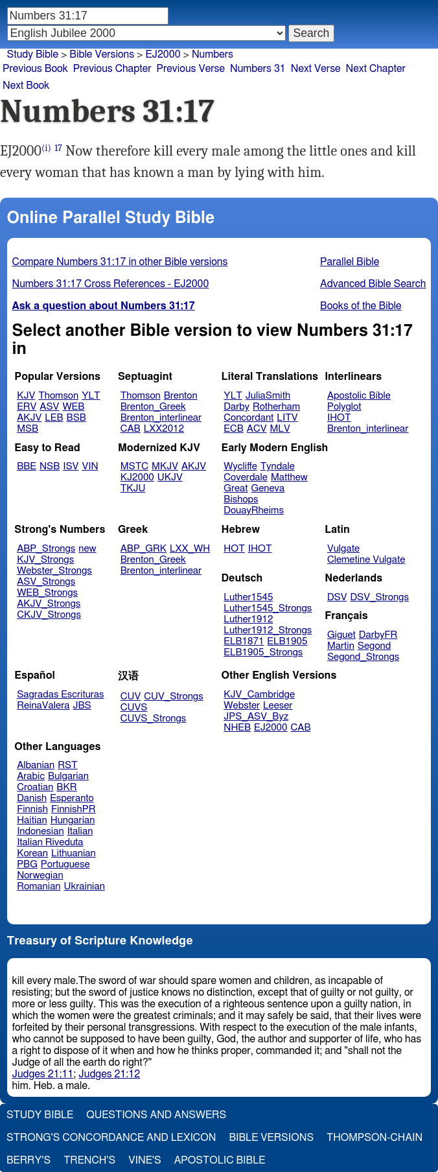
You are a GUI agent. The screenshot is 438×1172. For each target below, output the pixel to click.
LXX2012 (164, 429)
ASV (49, 407)
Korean (32, 853)
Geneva (268, 488)
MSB (27, 429)
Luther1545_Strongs (268, 608)
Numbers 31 (258, 69)
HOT (234, 549)
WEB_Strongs (47, 593)
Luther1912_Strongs (268, 630)
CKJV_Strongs (49, 615)
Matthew (289, 477)
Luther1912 (248, 619)
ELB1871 (244, 641)
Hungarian (73, 820)
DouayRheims (254, 510)
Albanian (35, 765)
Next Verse (316, 69)
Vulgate (343, 549)
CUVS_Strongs (154, 718)
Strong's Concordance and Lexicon (111, 1137)
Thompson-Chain (374, 1137)
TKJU (133, 488)
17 (58, 148)
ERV (26, 407)
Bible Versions (101, 54)
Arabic (31, 776)
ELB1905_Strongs (263, 652)
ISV (70, 466)
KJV (26, 396)
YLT (91, 396)
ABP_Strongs (46, 549)
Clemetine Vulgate (366, 560)
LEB (54, 418)
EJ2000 (270, 727)
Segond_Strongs (363, 657)
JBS (82, 705)
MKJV (165, 466)
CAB (131, 429)
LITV (287, 418)
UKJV (170, 477)
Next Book (26, 85)
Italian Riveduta (50, 842)
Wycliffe (240, 466)
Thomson (58, 396)
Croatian (35, 787)
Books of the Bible (361, 306)
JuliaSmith (268, 396)
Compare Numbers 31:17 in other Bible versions (120, 262)
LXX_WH (190, 549)
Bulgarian (68, 776)
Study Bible (32, 54)
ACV (257, 429)
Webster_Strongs (54, 571)
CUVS (134, 707)
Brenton (181, 396)
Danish (32, 798)
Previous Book (35, 69)
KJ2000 (137, 477)
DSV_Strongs (379, 597)
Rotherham (276, 407)
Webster (242, 705)
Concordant (248, 418)
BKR (66, 787)
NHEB (237, 727)
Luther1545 (248, 597)
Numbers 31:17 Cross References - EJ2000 (110, 284)
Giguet (341, 635)
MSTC (134, 466)
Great (236, 488)
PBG (27, 864)
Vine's (144, 1160)
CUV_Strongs (173, 696)
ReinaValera (43, 705)
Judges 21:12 (109, 1074)
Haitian (32, 820)
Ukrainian (84, 886)
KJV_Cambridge (259, 694)
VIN (90, 466)
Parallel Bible (349, 262)
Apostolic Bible (220, 1160)
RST (68, 765)
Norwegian (40, 875)
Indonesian (40, 831)
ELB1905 (287, 641)
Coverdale (246, 477)
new (87, 549)
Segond (374, 646)
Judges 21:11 (43, 1074)
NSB (50, 466)
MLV (280, 429)
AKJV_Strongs (48, 604)
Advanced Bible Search (373, 284)
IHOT (339, 418)
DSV (337, 597)
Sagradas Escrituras (60, 694)
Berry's (28, 1160)
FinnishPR (73, 809)
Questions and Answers (156, 1115)
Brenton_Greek (153, 407)
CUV (131, 696)
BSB (76, 418)
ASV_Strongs (46, 582)
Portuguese (65, 864)
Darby (236, 407)
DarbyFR (378, 635)
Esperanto (72, 798)
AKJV (29, 418)
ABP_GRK (144, 549)
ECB (233, 429)
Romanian (38, 886)
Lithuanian (73, 853)
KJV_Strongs (45, 560)
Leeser (277, 705)
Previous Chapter (112, 69)
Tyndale (277, 466)
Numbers (212, 54)
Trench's (89, 1160)
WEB (73, 407)
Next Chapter (376, 69)
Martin (340, 646)
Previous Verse (191, 69)
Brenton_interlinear (161, 418)
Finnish (32, 809)
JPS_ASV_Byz (256, 716)
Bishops (241, 499)
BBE (26, 466)
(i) (46, 148)
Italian (80, 831)
